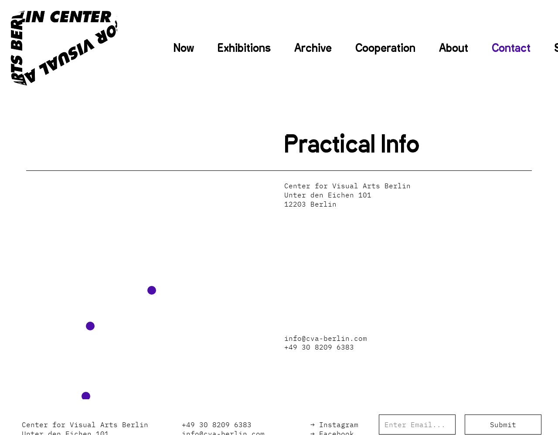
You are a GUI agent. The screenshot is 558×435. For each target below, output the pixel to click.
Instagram (338, 424)
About (453, 48)
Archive (313, 48)
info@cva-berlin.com (325, 338)
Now (184, 48)
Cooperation (385, 48)
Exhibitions (244, 48)
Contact (511, 48)
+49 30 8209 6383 (319, 347)
